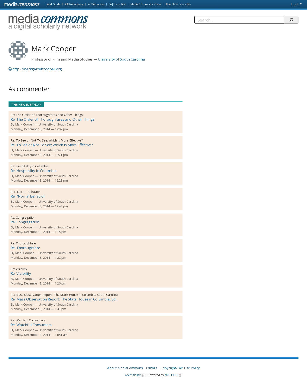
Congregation (25, 217)
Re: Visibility (21, 273)
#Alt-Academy (74, 4)
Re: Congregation (25, 221)
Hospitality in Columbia (32, 166)
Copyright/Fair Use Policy (180, 368)
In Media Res (96, 4)
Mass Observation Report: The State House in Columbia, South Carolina (67, 295)
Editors (151, 368)
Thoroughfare (26, 243)
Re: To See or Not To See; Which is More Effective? (52, 144)
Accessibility (133, 375)
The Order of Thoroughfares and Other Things (49, 115)
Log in (295, 4)
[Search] (239, 20)
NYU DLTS (171, 375)
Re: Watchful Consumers (31, 324)
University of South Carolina (121, 59)
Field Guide (53, 4)
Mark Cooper (24, 124)
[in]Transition (117, 4)
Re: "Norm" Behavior (28, 196)
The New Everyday (178, 4)
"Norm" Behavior (28, 192)
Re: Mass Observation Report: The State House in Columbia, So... (64, 299)
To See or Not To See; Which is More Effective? (49, 140)
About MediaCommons (125, 368)
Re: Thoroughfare (25, 247)
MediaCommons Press (145, 4)
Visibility (21, 269)
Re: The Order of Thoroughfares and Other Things (52, 119)
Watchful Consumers (30, 320)
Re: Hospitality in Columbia (34, 170)
